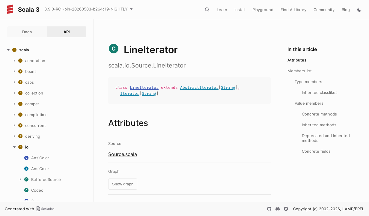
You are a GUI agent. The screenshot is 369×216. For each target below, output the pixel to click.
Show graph (122, 184)
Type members (308, 81)
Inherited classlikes (320, 92)
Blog (346, 9)
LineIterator (144, 87)
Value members (309, 103)
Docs (27, 31)
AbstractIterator (199, 87)
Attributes (296, 60)
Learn (222, 9)
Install (239, 9)
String (228, 87)
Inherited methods (319, 124)
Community (324, 9)
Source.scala (122, 154)
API (67, 31)
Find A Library (293, 9)
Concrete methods (319, 114)
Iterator (129, 93)
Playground (262, 9)
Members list (299, 70)
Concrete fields (316, 151)
